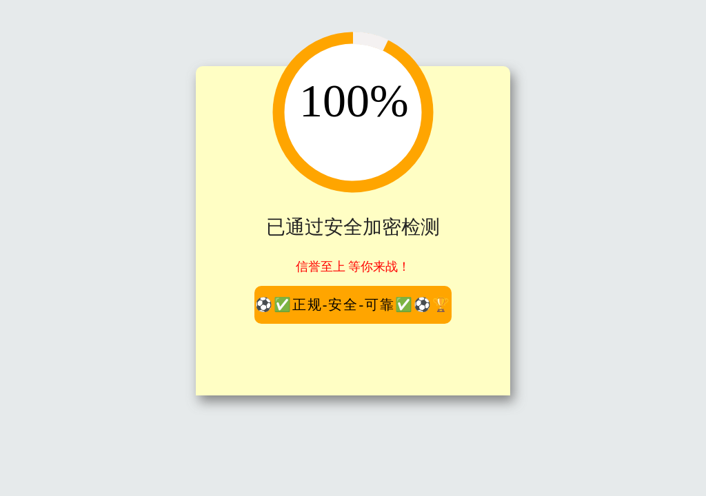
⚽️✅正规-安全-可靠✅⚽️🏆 (353, 304)
